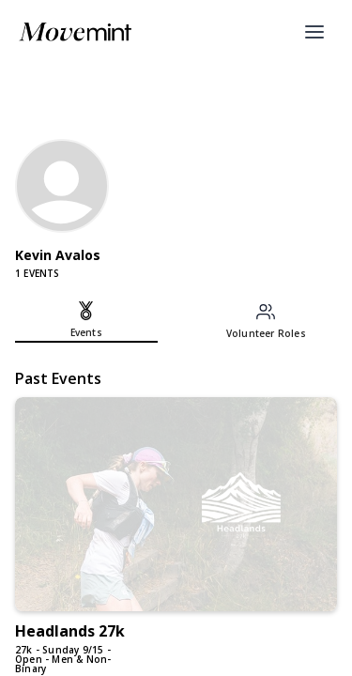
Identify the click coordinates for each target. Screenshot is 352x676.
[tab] (86, 322)
